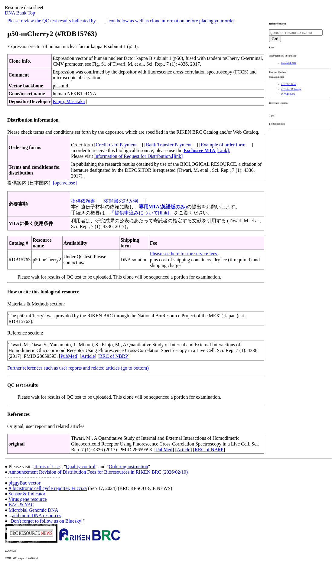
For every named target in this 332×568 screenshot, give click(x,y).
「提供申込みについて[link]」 (142, 212)
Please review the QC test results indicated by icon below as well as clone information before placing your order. (121, 20)
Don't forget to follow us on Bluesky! (47, 521)
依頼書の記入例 (121, 201)
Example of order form (223, 144)
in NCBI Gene (288, 94)
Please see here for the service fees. (184, 253)
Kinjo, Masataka (69, 101)
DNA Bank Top (20, 12)
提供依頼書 (83, 201)
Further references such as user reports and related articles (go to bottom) (78, 368)
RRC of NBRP (113, 356)
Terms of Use (47, 466)
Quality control (80, 466)
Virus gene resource (27, 499)
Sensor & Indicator (26, 493)
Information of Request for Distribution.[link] (138, 156)
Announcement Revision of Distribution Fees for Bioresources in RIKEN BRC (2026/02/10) (98, 472)
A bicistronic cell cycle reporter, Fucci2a (47, 488)
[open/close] (65, 182)
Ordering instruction (128, 466)
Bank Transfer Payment (169, 144)
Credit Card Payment (116, 144)
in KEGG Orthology (291, 89)
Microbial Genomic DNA (33, 510)
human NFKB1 (288, 63)
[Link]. (207, 150)
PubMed (68, 356)
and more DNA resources (36, 515)
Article (88, 356)
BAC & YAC (21, 504)
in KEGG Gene (288, 84)
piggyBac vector (24, 482)
